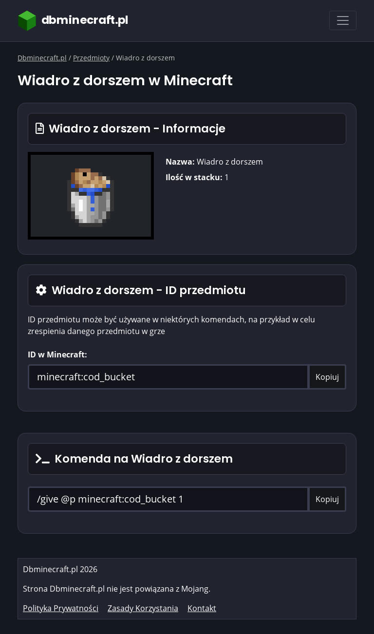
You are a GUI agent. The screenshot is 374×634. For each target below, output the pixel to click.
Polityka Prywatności (60, 608)
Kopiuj (327, 377)
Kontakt (201, 608)
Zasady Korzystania (143, 608)
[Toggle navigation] (342, 20)
